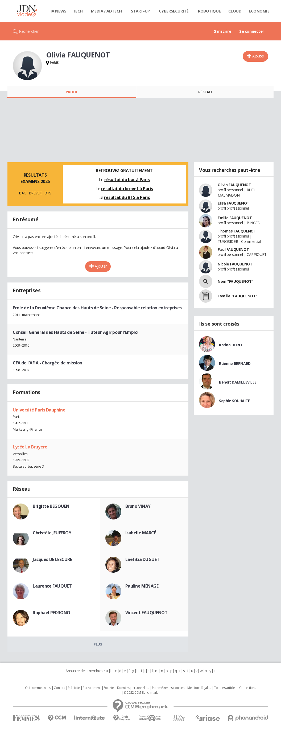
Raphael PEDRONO (51, 612)
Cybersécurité (174, 11)
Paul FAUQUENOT (233, 249)
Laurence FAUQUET (52, 586)
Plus (98, 644)
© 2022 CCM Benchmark (140, 692)
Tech (78, 11)
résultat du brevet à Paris (127, 189)
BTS (47, 193)
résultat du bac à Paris (127, 179)
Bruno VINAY (138, 506)
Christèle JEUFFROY (52, 533)
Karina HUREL (231, 344)
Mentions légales (199, 688)
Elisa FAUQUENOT (233, 203)
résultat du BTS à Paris (127, 197)
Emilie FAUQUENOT (235, 217)
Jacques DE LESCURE (52, 559)
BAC (22, 193)
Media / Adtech (106, 11)
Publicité (74, 688)
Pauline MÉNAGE (142, 586)
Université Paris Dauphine (39, 410)
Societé (109, 688)
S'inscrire (222, 31)
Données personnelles (133, 688)
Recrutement (92, 688)
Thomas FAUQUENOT (237, 231)
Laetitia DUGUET (142, 559)
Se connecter (251, 31)
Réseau (205, 91)
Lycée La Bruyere (30, 447)
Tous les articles (225, 688)
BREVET (35, 193)
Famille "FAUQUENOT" (237, 295)
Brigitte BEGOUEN (51, 506)
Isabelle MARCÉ (140, 533)
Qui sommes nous (38, 688)
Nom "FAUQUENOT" (235, 281)
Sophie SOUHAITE (234, 400)
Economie (259, 11)
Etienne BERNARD (235, 363)
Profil (72, 91)
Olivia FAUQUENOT (234, 184)
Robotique (209, 11)
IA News (59, 11)
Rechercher (29, 31)
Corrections (247, 688)
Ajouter (258, 56)
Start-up (140, 11)
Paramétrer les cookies (168, 688)
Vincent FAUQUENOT (146, 612)
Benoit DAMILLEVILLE (238, 382)
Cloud (235, 11)
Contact (59, 688)
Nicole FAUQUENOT (235, 264)
